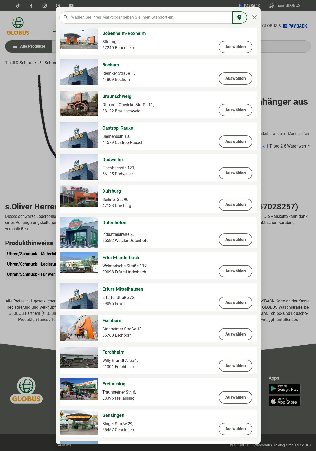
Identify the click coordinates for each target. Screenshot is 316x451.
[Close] (254, 17)
